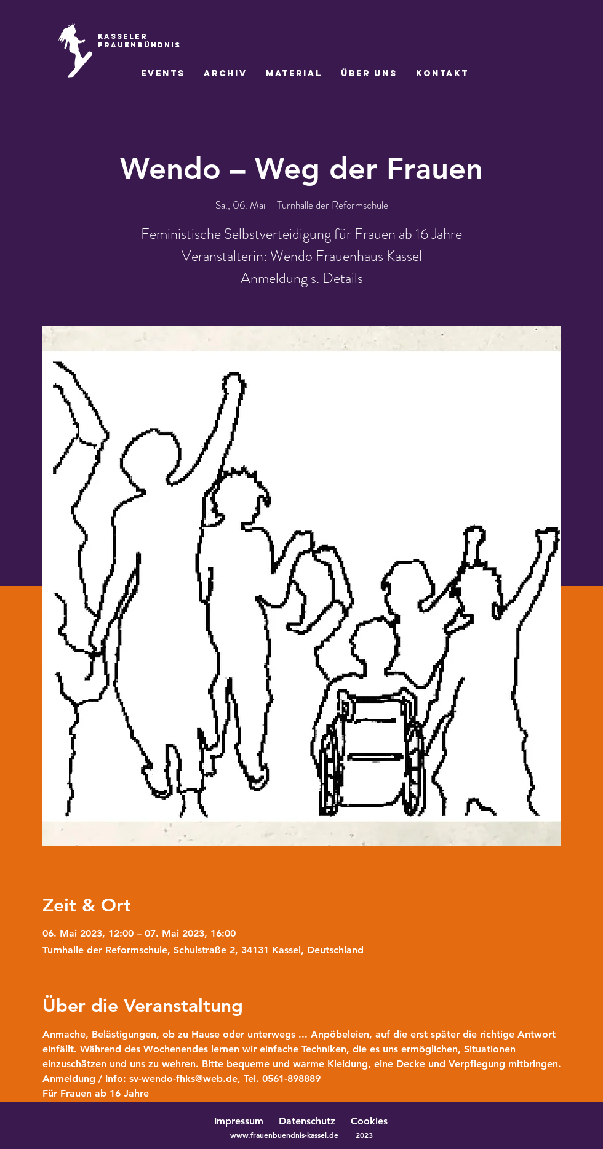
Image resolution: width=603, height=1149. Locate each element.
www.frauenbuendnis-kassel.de (284, 1135)
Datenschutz (313, 1121)
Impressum (238, 1121)
